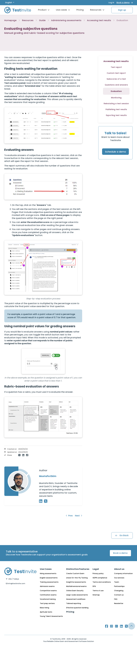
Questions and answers (116, 84)
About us (119, 569)
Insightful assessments (76, 582)
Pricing (80, 9)
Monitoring (116, 97)
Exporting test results (116, 115)
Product (44, 9)
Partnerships (119, 586)
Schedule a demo (115, 151)
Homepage (10, 20)
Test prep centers (47, 603)
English (9, 2)
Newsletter (118, 603)
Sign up (122, 9)
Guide (42, 20)
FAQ (115, 599)
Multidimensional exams (76, 586)
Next (78, 515)
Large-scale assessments (77, 595)
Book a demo (123, 2)
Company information (123, 573)
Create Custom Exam (75, 573)
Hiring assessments (48, 573)
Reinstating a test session (116, 103)
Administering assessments (66, 20)
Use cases (63, 9)
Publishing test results (116, 109)
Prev (69, 515)
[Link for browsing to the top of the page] (131, 626)
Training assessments (49, 582)
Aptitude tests (46, 612)
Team (116, 582)
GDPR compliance (100, 578)
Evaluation (122, 20)
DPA (94, 586)
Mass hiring (44, 608)
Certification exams (48, 595)
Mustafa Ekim (47, 476)
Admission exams (47, 586)
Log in (111, 2)
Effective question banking (77, 608)
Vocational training (48, 599)
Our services (119, 578)
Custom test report (116, 73)
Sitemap (96, 595)
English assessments (49, 578)
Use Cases (46, 569)
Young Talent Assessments (51, 616)
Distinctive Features (77, 569)
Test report (116, 67)
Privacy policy (98, 573)
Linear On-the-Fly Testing (77, 578)
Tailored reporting (73, 603)
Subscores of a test (116, 79)
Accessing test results (99, 20)
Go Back (122, 535)
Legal (96, 569)
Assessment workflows (75, 599)
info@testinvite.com (15, 583)
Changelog (118, 590)
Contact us (119, 595)
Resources (97, 9)
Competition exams (48, 590)
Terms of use (98, 590)
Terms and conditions (102, 582)
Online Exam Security (74, 590)
